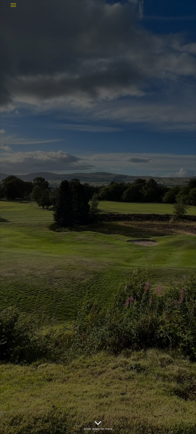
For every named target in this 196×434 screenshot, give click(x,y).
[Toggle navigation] (13, 4)
